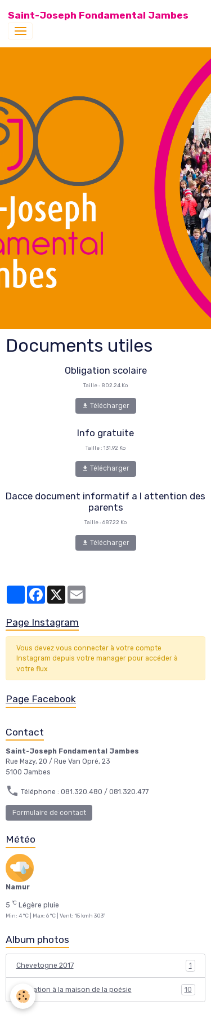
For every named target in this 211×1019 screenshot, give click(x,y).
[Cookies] (22, 996)
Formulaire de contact (49, 813)
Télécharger (105, 406)
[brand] (98, 15)
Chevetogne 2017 (105, 965)
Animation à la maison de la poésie (105, 989)
